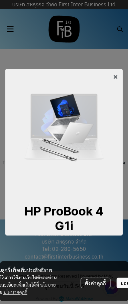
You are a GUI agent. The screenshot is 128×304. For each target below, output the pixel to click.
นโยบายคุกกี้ (15, 292)
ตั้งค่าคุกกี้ (95, 283)
